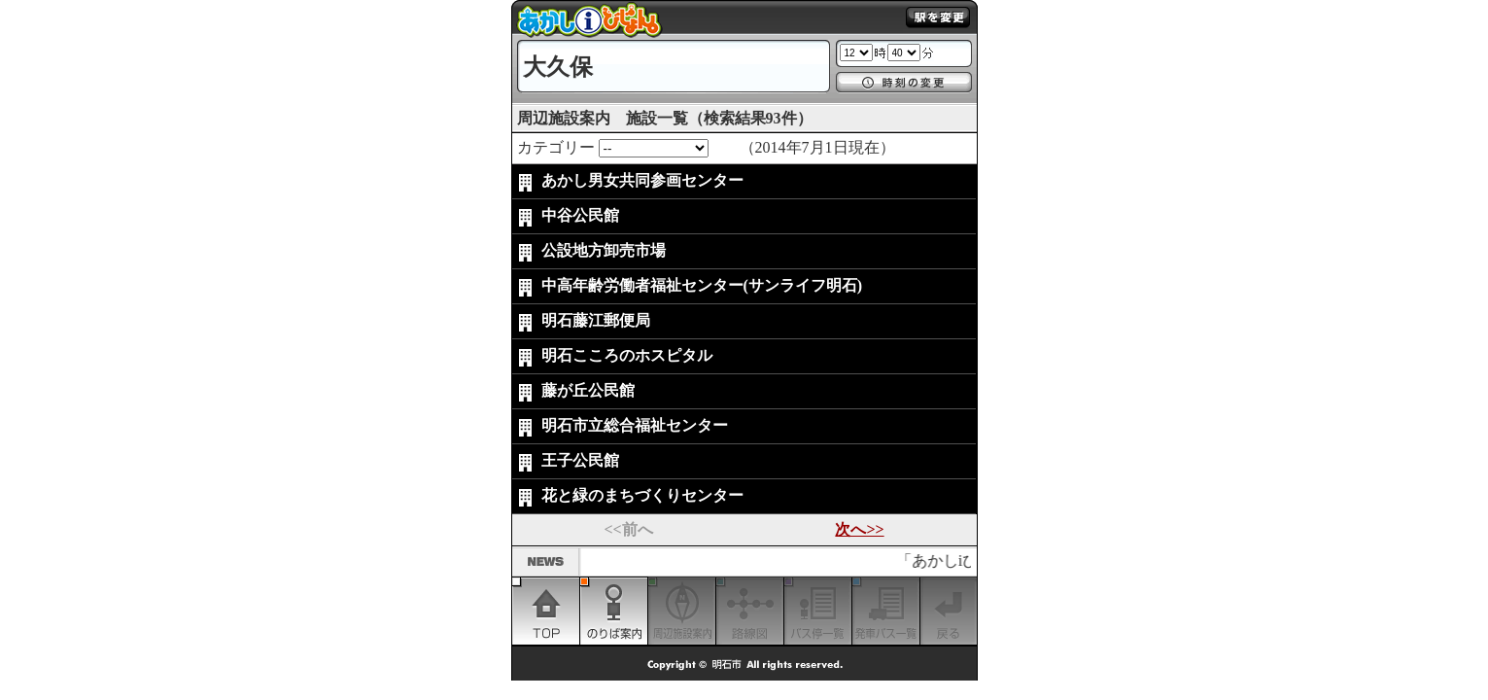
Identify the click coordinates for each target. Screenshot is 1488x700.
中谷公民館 (580, 215)
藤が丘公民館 (588, 390)
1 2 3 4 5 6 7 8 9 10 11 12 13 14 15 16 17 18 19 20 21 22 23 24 (856, 52)
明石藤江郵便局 (595, 320)
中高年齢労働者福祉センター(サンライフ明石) (702, 285)
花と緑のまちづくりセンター (642, 495)
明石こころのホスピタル (626, 355)
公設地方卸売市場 (603, 250)
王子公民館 (580, 460)
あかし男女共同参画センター (642, 180)
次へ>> (859, 529)
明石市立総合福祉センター (634, 425)
